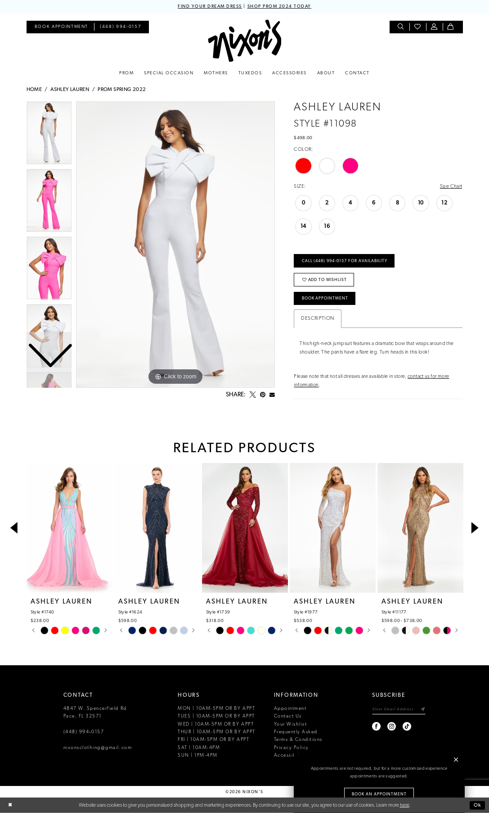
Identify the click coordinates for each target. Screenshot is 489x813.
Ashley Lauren (69, 89)
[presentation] (70, 528)
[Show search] (401, 27)
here (404, 805)
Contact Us (288, 716)
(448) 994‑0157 (83, 732)
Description (317, 318)
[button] (434, 27)
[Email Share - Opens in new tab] (272, 395)
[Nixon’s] (244, 41)
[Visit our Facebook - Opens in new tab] (376, 726)
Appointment (290, 708)
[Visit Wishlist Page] (417, 27)
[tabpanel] (175, 244)
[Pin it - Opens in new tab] (262, 395)
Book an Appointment (379, 794)
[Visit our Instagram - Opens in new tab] (392, 726)
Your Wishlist (290, 724)
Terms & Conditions (298, 739)
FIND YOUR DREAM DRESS (210, 7)
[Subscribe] (423, 709)
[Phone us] (120, 27)
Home (34, 89)
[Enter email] (399, 709)
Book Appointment (325, 298)
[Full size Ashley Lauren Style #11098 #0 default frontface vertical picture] (175, 244)
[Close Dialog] (10, 805)
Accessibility (290, 755)
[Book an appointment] (61, 27)
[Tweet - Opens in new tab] (253, 395)
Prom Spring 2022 (122, 89)
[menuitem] (61, 27)
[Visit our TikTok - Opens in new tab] (407, 726)
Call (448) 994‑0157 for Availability (344, 261)
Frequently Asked (296, 732)
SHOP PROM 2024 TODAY (279, 7)
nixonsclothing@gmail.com (97, 747)
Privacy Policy (291, 747)
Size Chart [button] (451, 186)
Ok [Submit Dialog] (477, 805)
